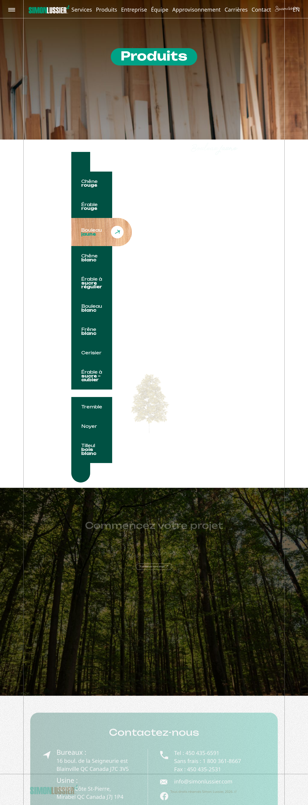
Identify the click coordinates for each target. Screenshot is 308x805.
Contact (261, 9)
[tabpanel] (180, 294)
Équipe (159, 9)
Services (82, 9)
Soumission (287, 9)
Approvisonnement (196, 9)
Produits (106, 9)
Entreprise (134, 9)
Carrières (236, 9)
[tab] (91, 183)
